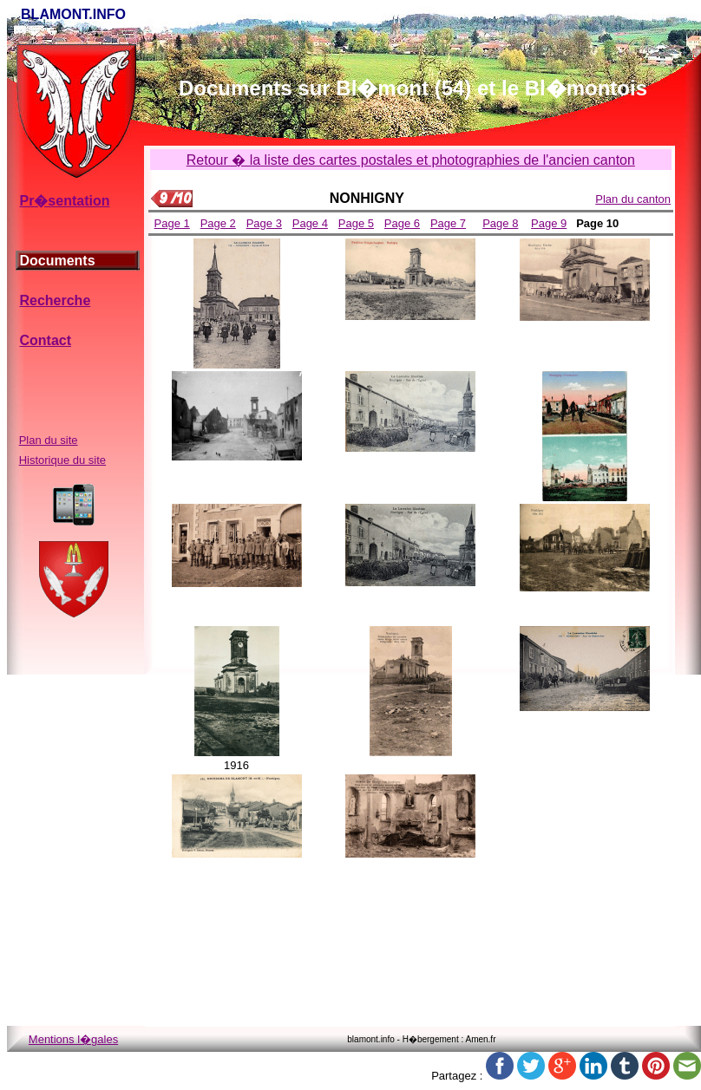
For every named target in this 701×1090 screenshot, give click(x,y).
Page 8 (500, 223)
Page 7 (448, 223)
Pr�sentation (64, 200)
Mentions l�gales (73, 1039)
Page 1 (172, 223)
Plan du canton (633, 199)
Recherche (54, 300)
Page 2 (218, 223)
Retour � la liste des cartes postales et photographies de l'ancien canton (411, 160)
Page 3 (264, 223)
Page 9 (549, 223)
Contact (45, 340)
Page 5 (356, 223)
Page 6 (402, 223)
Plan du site (48, 440)
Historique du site (62, 460)
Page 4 (310, 223)
